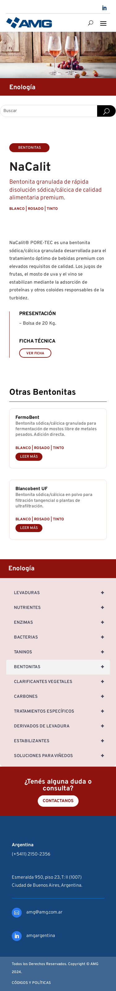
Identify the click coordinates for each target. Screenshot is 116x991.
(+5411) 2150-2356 (31, 854)
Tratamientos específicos (62, 711)
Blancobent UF (31, 489)
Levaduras (62, 593)
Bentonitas (62, 667)
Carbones (62, 696)
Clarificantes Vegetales (62, 682)
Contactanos (58, 801)
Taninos (62, 652)
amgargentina (40, 936)
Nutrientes (62, 608)
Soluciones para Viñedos (62, 756)
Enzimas (62, 622)
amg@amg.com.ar (44, 912)
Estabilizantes (62, 741)
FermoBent (27, 418)
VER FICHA (35, 353)
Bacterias (62, 637)
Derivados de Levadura (62, 726)
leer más (29, 456)
